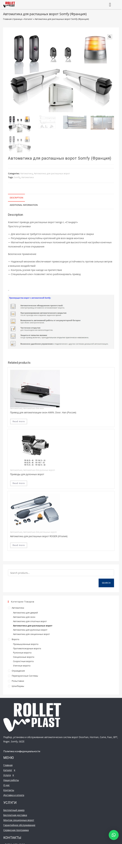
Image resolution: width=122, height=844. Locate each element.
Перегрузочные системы (25, 675)
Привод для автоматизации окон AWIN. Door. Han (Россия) (43, 412)
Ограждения (18, 670)
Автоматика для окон (33, 408)
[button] (110, 4)
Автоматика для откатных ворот (30, 621)
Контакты (8, 790)
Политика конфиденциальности (21, 751)
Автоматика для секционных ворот (31, 634)
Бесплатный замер (14, 810)
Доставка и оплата (13, 795)
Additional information (24, 205)
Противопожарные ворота (27, 648)
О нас (6, 785)
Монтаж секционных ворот (18, 820)
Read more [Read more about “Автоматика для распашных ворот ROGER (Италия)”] (19, 545)
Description (16, 197)
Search (106, 582)
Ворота (15, 639)
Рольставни (18, 680)
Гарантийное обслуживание (19, 825)
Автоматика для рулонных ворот (39, 470)
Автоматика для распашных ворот (52, 173)
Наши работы (11, 780)
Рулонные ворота (22, 652)
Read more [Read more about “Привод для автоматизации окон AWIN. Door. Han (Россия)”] (19, 421)
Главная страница (12, 18)
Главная (8, 765)
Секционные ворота (23, 656)
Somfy (17, 177)
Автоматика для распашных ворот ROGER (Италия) (38, 536)
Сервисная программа (16, 830)
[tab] (61, 198)
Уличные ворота (21, 665)
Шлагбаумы (18, 686)
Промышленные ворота (25, 644)
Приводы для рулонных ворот (27, 474)
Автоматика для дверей (25, 612)
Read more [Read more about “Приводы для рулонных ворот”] (19, 483)
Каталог (28, 18)
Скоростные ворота (23, 661)
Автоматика (26, 173)
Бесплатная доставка (15, 815)
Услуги (8, 775)
